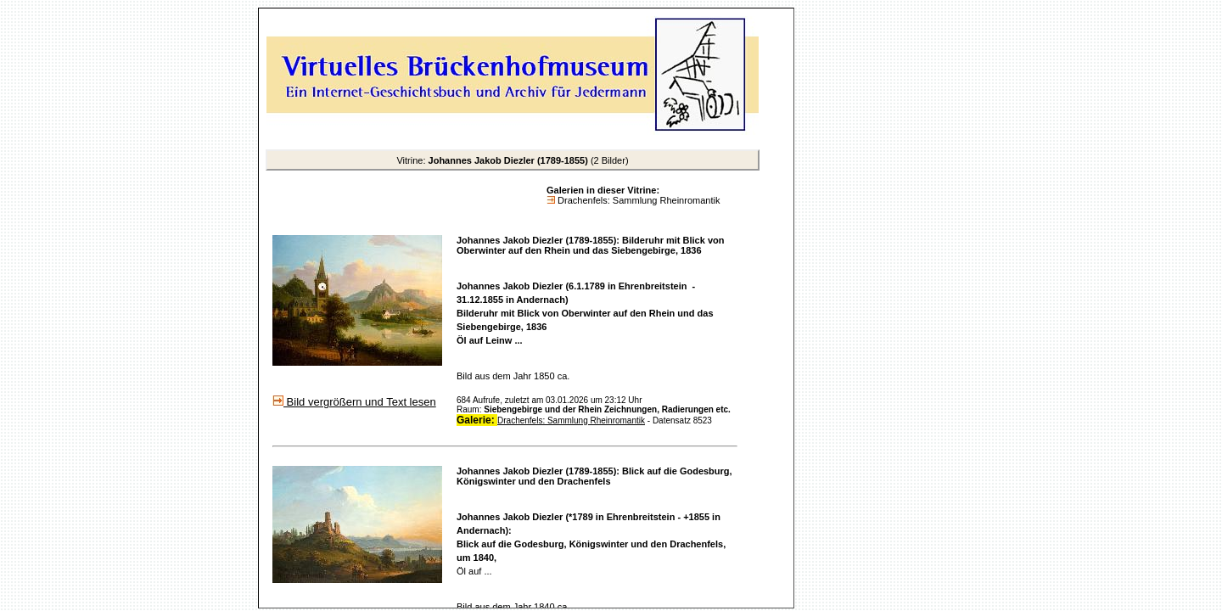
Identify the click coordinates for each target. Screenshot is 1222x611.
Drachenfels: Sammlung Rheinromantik (637, 200)
